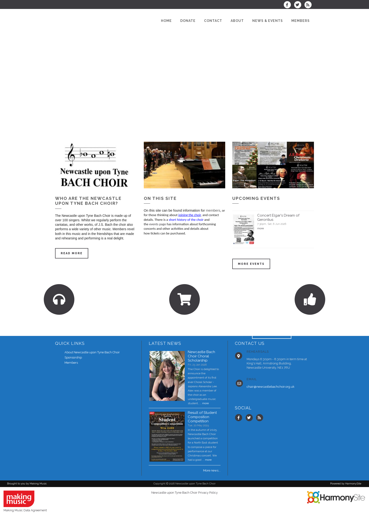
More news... (212, 470)
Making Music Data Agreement (25, 510)
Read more (72, 253)
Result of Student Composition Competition (202, 417)
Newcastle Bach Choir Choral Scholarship (201, 356)
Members (71, 362)
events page (157, 224)
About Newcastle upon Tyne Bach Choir (92, 352)
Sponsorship (73, 357)
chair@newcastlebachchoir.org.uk (270, 386)
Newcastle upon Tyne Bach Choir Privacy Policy (184, 492)
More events (251, 264)
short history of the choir (186, 220)
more (260, 228)
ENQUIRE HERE (272, 333)
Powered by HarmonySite (345, 483)
